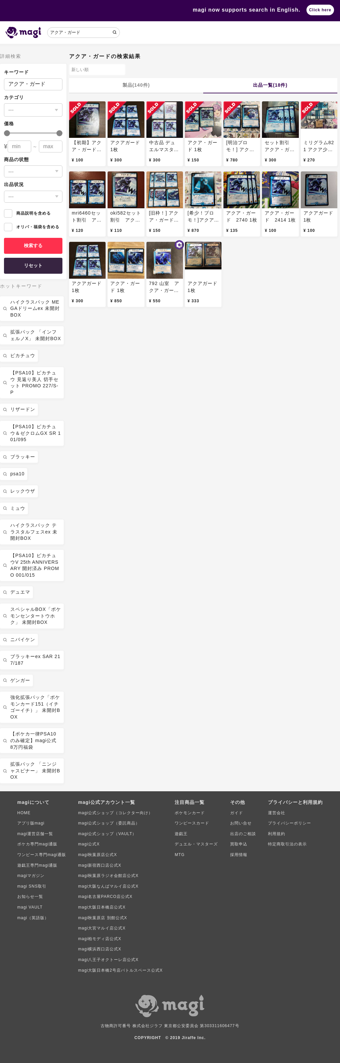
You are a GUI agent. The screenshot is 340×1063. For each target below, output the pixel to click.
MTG (180, 854)
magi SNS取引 (31, 886)
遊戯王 (181, 833)
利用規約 (276, 833)
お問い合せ (241, 823)
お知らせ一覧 (30, 896)
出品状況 (14, 184)
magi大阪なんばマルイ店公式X (108, 886)
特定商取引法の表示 (287, 844)
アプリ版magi (30, 823)
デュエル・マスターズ (196, 844)
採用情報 (238, 854)
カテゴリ (14, 97)
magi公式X (89, 844)
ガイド (236, 813)
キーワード (16, 72)
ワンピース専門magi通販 (41, 854)
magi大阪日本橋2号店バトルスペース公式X (120, 970)
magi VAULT (29, 907)
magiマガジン (30, 875)
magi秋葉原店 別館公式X (102, 918)
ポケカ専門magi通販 (37, 844)
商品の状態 (16, 159)
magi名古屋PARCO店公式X (105, 896)
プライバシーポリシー (289, 823)
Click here (320, 10)
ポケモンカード (190, 813)
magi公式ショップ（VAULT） (107, 833)
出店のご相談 (243, 833)
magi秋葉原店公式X (97, 854)
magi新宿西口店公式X (99, 865)
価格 (9, 123)
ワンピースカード (192, 823)
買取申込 (238, 844)
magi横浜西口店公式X (99, 949)
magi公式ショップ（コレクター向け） (115, 813)
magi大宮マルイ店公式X (102, 928)
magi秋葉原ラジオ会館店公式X (108, 875)
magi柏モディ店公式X (99, 938)
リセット (33, 265)
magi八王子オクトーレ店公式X (108, 959)
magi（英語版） (33, 918)
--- (11, 110)
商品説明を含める (27, 213)
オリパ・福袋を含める (31, 227)
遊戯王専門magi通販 (37, 865)
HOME (24, 813)
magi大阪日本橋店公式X (102, 907)
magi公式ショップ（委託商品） (109, 823)
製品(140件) (136, 85)
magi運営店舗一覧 (35, 833)
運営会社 (276, 813)
